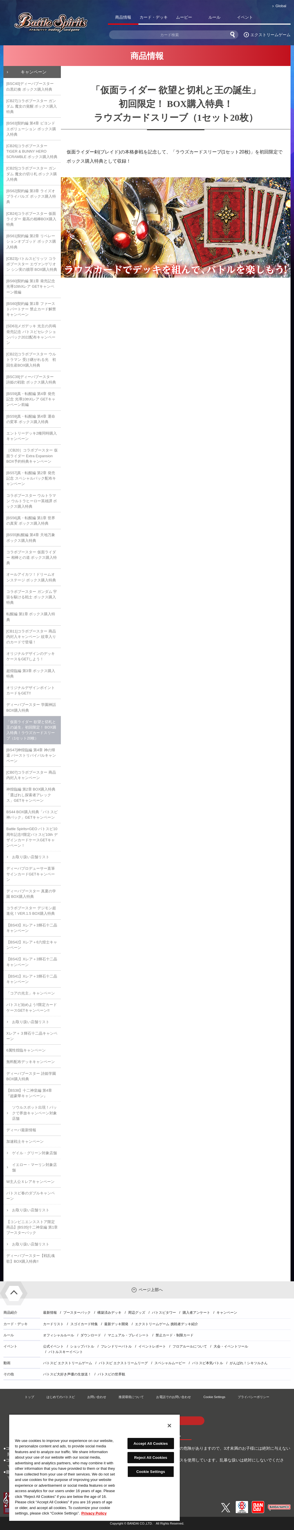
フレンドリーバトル (116, 1346)
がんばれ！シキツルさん (249, 1363)
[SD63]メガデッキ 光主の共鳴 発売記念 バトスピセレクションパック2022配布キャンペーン (31, 334)
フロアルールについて (190, 1346)
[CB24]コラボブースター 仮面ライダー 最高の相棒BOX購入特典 (31, 219)
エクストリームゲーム (270, 34)
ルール (214, 17)
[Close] (169, 1425)
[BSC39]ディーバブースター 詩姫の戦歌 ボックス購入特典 (31, 379)
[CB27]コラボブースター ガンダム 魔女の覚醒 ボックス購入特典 (31, 106)
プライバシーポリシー (253, 1397)
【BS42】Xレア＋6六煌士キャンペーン (31, 945)
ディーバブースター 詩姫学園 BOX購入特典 (31, 1076)
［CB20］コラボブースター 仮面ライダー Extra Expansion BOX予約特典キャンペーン (32, 455)
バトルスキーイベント (66, 1352)
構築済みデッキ (109, 1313)
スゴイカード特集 (84, 1324)
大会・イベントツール (231, 1346)
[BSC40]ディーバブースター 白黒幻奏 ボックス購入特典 (30, 86)
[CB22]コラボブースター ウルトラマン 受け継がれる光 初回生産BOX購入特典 (31, 359)
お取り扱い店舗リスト (30, 857)
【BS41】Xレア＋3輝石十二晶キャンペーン (31, 979)
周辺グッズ (136, 1313)
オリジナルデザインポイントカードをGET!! (30, 690)
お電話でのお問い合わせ (173, 1397)
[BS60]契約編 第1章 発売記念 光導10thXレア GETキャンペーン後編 (30, 286)
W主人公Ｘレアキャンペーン (30, 1181)
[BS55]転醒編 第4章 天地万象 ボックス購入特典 (30, 537)
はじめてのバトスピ (61, 1397)
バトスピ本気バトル (207, 1363)
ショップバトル (82, 1346)
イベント (245, 17)
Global (281, 6)
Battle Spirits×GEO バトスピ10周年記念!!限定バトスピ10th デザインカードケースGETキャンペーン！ (32, 837)
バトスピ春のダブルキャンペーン (30, 1196)
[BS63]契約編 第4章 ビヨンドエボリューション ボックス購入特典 (31, 128)
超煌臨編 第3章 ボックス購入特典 (30, 673)
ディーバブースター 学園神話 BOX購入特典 (31, 707)
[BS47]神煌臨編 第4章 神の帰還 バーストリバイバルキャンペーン (31, 755)
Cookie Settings (214, 1397)
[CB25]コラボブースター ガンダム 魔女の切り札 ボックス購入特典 (31, 173)
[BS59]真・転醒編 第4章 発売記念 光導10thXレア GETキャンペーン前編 (30, 399)
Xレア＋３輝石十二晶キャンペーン (31, 1036)
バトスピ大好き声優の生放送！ (67, 1374)
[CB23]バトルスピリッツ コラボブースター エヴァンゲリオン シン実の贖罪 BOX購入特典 (31, 264)
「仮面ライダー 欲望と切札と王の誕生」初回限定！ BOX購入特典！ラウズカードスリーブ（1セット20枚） (31, 730)
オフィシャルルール (58, 1335)
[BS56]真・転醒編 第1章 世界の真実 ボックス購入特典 (30, 520)
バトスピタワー (164, 1313)
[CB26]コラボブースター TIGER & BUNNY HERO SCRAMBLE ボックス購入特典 (31, 151)
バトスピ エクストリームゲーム (67, 1363)
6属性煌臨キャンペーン (26, 1050)
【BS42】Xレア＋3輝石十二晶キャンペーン (31, 962)
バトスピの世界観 (111, 1374)
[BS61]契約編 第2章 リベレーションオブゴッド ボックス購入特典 (31, 241)
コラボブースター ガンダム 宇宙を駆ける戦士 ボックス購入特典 (31, 597)
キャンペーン (34, 71)
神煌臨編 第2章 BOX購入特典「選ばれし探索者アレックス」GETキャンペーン (30, 794)
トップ (29, 1397)
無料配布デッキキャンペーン (30, 1062)
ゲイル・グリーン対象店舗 (34, 1153)
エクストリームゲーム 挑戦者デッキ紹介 (166, 1324)
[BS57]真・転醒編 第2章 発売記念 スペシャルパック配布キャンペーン (31, 478)
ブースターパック (77, 1313)
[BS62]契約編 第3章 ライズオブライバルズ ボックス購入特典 (31, 196)
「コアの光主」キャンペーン (30, 993)
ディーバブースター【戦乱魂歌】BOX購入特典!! (30, 1258)
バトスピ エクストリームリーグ (123, 1363)
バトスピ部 (275, 18)
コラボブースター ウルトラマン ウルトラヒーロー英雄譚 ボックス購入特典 (31, 501)
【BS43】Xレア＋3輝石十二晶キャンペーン (31, 928)
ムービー (184, 17)
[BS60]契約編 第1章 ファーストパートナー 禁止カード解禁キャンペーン (31, 309)
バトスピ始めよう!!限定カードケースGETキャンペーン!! (31, 1007)
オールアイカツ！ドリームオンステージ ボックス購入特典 (31, 577)
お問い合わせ (96, 1397)
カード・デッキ (154, 17)
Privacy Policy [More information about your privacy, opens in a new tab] (94, 1513)
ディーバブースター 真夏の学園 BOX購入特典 (31, 894)
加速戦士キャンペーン (25, 1141)
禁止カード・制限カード (175, 1335)
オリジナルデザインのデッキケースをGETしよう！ (30, 656)
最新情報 (50, 1313)
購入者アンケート (196, 1313)
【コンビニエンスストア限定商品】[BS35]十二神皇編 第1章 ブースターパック (32, 1227)
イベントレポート (152, 1346)
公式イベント (53, 1346)
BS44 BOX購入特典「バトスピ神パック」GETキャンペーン (32, 814)
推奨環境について (131, 1397)
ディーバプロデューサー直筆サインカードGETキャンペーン (30, 873)
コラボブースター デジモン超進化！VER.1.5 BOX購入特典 (31, 911)
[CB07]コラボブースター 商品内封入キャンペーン (31, 775)
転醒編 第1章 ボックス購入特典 (30, 617)
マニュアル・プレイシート (128, 1335)
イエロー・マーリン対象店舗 (34, 1167)
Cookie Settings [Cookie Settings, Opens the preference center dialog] (150, 1471)
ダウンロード (90, 1335)
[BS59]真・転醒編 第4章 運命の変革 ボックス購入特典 (30, 419)
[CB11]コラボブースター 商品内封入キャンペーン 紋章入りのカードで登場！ (31, 636)
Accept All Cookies (151, 1443)
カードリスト (53, 1324)
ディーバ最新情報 (21, 1130)
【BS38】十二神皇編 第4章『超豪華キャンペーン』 (29, 1093)
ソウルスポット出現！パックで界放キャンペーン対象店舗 (34, 1112)
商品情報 (123, 17)
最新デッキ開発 (116, 1324)
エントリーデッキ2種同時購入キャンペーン (31, 436)
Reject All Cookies (150, 1457)
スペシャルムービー (169, 1363)
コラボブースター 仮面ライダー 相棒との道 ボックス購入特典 (31, 557)
